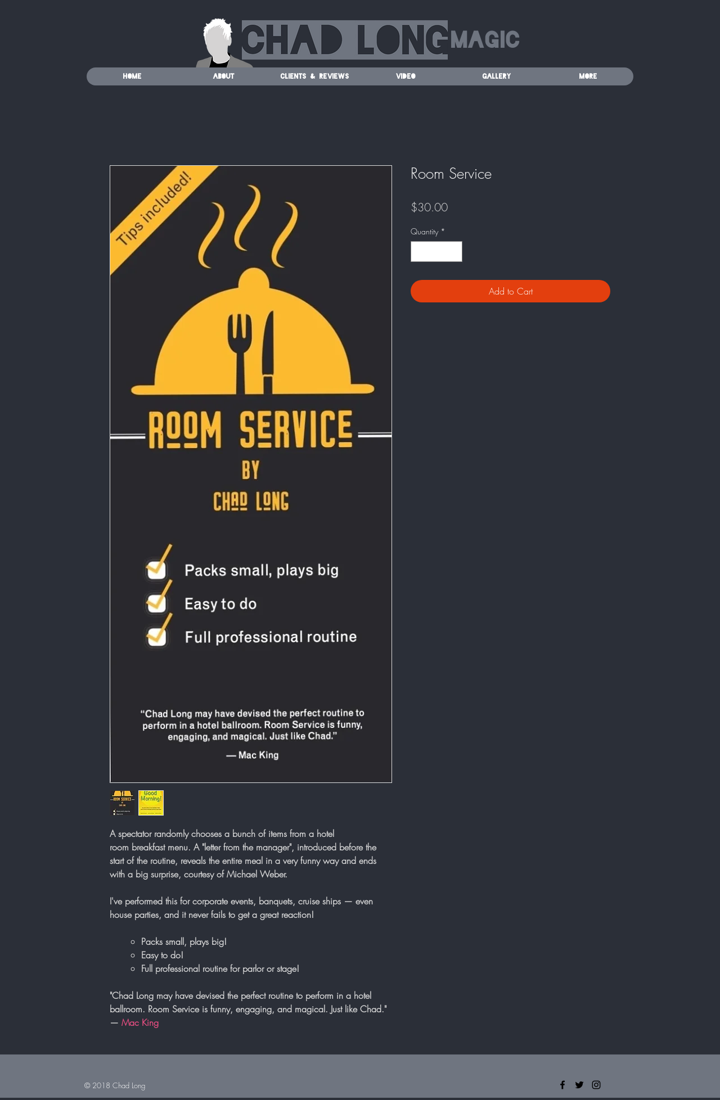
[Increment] (454, 251)
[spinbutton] (436, 251)
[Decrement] (419, 251)
